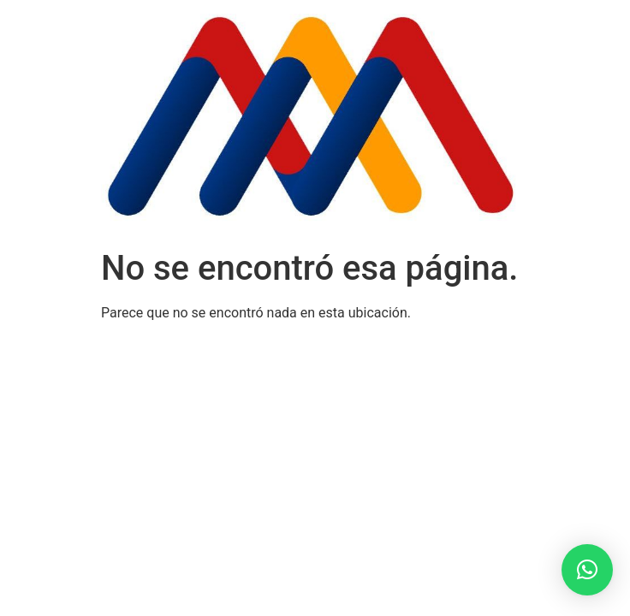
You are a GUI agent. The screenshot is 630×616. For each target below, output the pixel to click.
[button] (587, 569)
